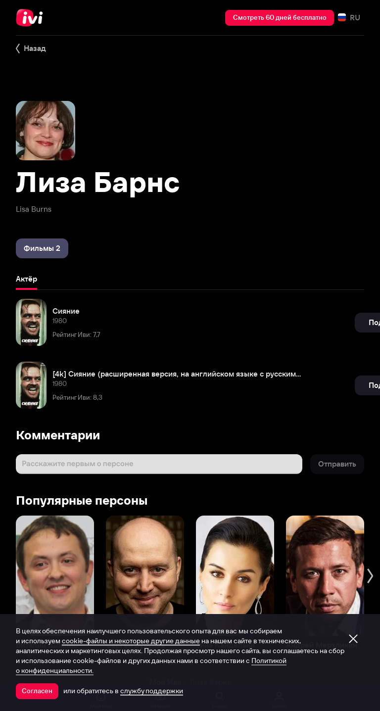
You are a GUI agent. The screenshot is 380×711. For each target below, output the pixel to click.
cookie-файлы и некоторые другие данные (131, 641)
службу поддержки (151, 691)
